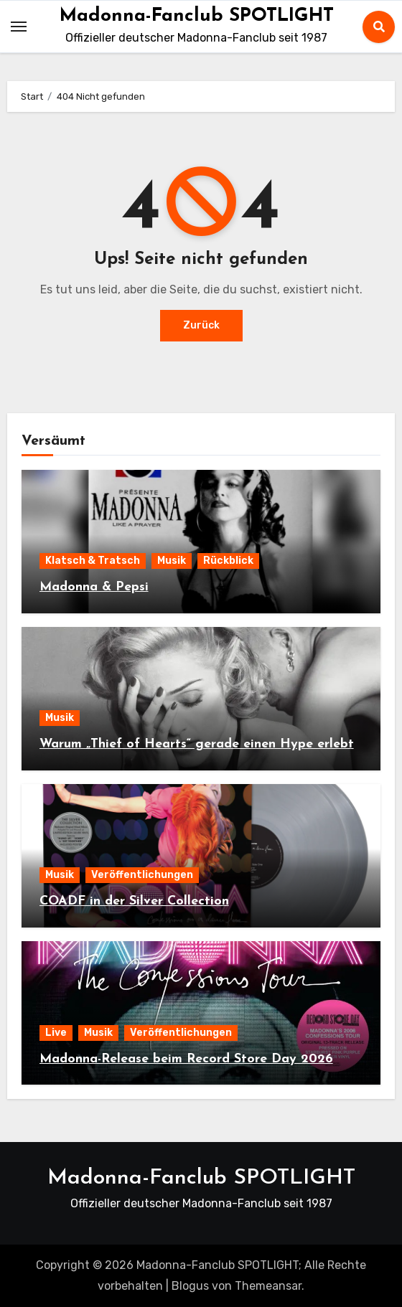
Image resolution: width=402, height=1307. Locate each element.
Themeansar (268, 1286)
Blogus (190, 1286)
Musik (171, 561)
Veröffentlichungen (142, 875)
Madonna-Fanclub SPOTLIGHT (197, 16)
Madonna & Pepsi (94, 587)
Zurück (201, 325)
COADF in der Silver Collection (134, 901)
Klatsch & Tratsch (92, 561)
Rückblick (228, 561)
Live (56, 1033)
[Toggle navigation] (18, 26)
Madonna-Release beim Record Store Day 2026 (186, 1059)
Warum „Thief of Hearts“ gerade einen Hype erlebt (196, 744)
